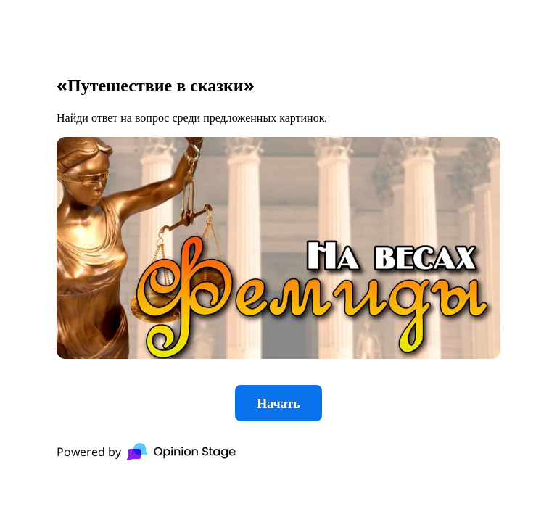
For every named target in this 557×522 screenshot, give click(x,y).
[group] (278, 261)
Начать (278, 403)
